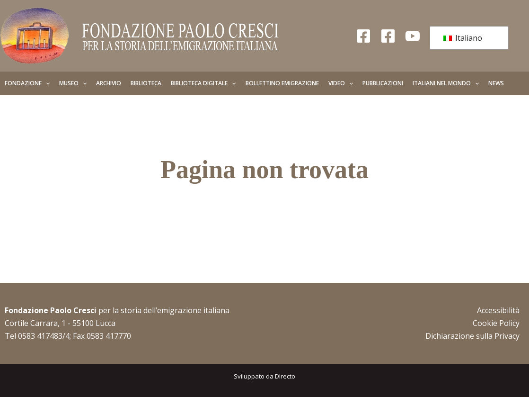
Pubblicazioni (382, 83)
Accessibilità (498, 310)
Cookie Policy (496, 323)
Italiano (462, 38)
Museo (73, 83)
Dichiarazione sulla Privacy (472, 336)
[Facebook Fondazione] (363, 36)
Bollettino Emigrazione (282, 83)
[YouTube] (412, 36)
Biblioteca (146, 83)
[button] (46, 83)
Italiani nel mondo (446, 83)
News (496, 83)
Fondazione (27, 83)
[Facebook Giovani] (388, 36)
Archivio (108, 83)
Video (340, 83)
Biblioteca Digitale (203, 83)
